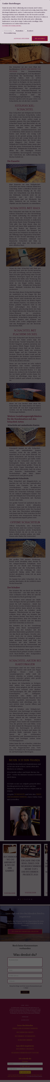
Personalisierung (9, 33)
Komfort (29, 31)
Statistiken (18, 31)
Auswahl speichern (21, 38)
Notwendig (7, 31)
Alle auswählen (40, 38)
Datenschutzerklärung (11, 26)
